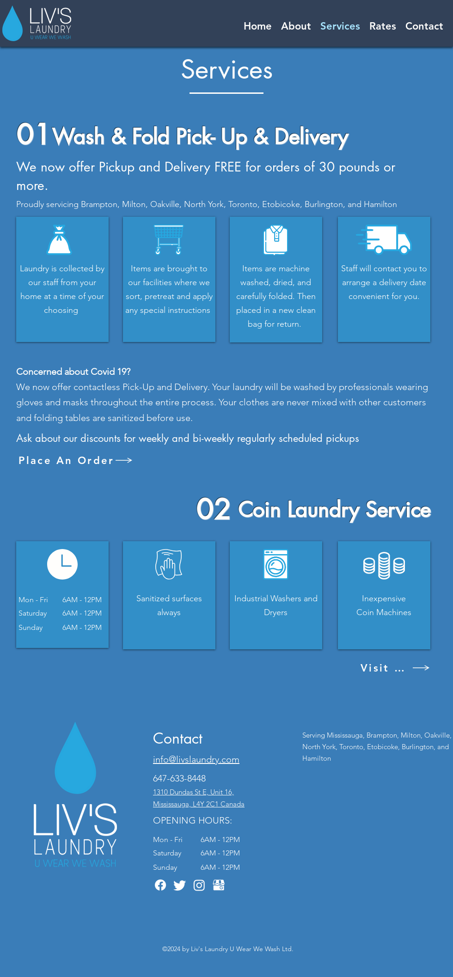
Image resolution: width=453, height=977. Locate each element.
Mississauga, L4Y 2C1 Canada (199, 804)
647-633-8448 (179, 778)
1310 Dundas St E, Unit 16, (193, 792)
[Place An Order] (75, 460)
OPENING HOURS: (192, 820)
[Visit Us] (395, 668)
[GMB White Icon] (218, 885)
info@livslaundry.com (196, 759)
